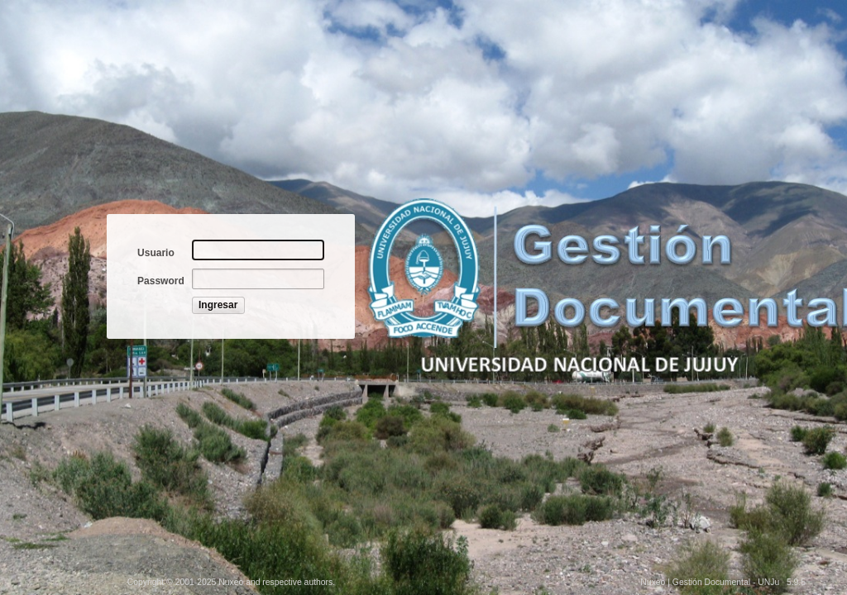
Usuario (156, 253)
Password (160, 281)
